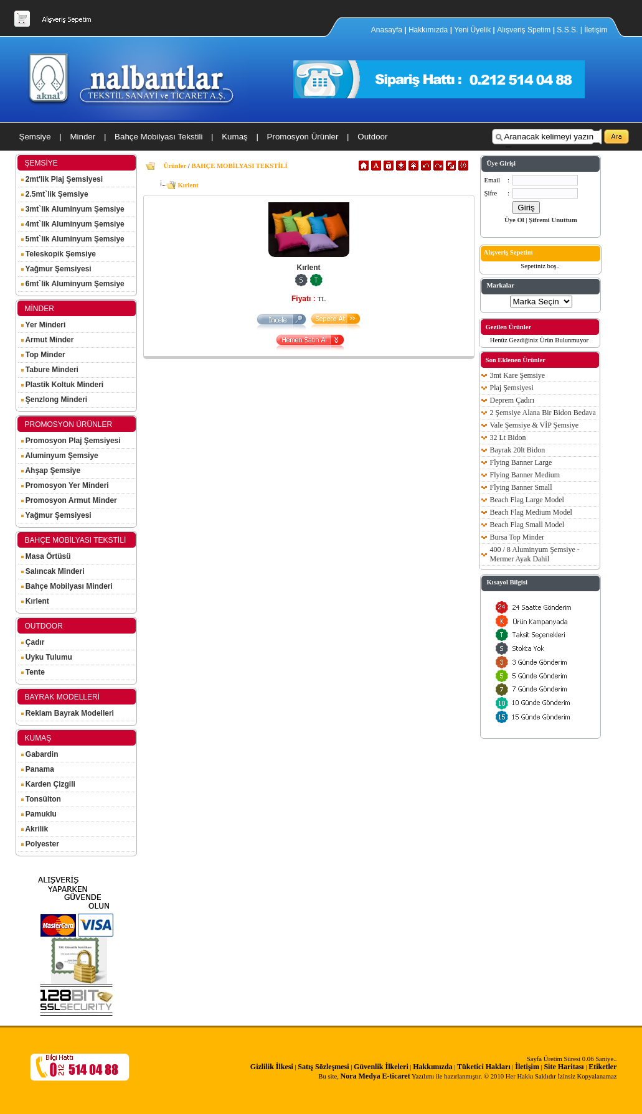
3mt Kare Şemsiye (517, 375)
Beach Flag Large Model (527, 499)
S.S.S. (567, 30)
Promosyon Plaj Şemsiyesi (71, 440)
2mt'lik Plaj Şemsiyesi (62, 179)
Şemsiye (35, 136)
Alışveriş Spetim (524, 30)
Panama (37, 769)
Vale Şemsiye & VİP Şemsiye (534, 425)
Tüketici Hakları (484, 1066)
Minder (82, 136)
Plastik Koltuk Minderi (62, 384)
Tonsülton (41, 799)
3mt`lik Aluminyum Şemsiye (73, 209)
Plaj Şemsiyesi (512, 387)
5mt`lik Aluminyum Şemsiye (73, 239)
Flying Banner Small (521, 487)
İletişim (527, 1066)
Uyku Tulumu (46, 657)
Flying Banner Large (521, 462)
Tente (33, 672)
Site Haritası (563, 1066)
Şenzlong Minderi (54, 399)
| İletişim (594, 30)
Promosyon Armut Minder (69, 500)
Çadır (33, 642)
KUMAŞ (38, 738)
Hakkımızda (428, 30)
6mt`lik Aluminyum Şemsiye (73, 283)
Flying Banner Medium (525, 474)
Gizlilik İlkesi (271, 1066)
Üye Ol (514, 220)
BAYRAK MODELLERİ (62, 697)
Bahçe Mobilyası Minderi (67, 586)
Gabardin (40, 754)
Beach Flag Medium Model (531, 512)
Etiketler (602, 1066)
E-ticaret (396, 1076)
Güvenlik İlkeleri (381, 1066)
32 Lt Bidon (508, 437)
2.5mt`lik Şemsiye (54, 194)
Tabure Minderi (49, 369)
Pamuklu (39, 814)
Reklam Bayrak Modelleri (67, 713)
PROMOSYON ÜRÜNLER (69, 424)
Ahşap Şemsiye (51, 470)
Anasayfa (387, 30)
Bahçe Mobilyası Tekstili (158, 136)
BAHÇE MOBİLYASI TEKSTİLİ (75, 540)
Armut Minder (47, 339)
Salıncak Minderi (53, 571)
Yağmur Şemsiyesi (56, 268)
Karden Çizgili (48, 784)
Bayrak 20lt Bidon (517, 450)
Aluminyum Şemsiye (59, 455)
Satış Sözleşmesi (323, 1066)
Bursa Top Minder (517, 537)
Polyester (40, 844)
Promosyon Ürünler (303, 136)
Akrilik (35, 829)
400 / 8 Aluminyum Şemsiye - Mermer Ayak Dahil (535, 554)
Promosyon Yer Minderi (65, 485)
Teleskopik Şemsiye (59, 254)
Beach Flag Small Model (527, 524)
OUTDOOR (44, 626)
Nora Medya (360, 1076)
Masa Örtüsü (46, 556)
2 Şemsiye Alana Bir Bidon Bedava (543, 412)
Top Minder (43, 354)
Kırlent (35, 601)
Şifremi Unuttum (553, 220)
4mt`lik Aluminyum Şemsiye (73, 224)
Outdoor (372, 136)
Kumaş (234, 136)
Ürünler (175, 165)
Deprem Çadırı (512, 400)
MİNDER (39, 308)
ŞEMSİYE (41, 163)
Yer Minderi (43, 325)
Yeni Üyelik (472, 30)
